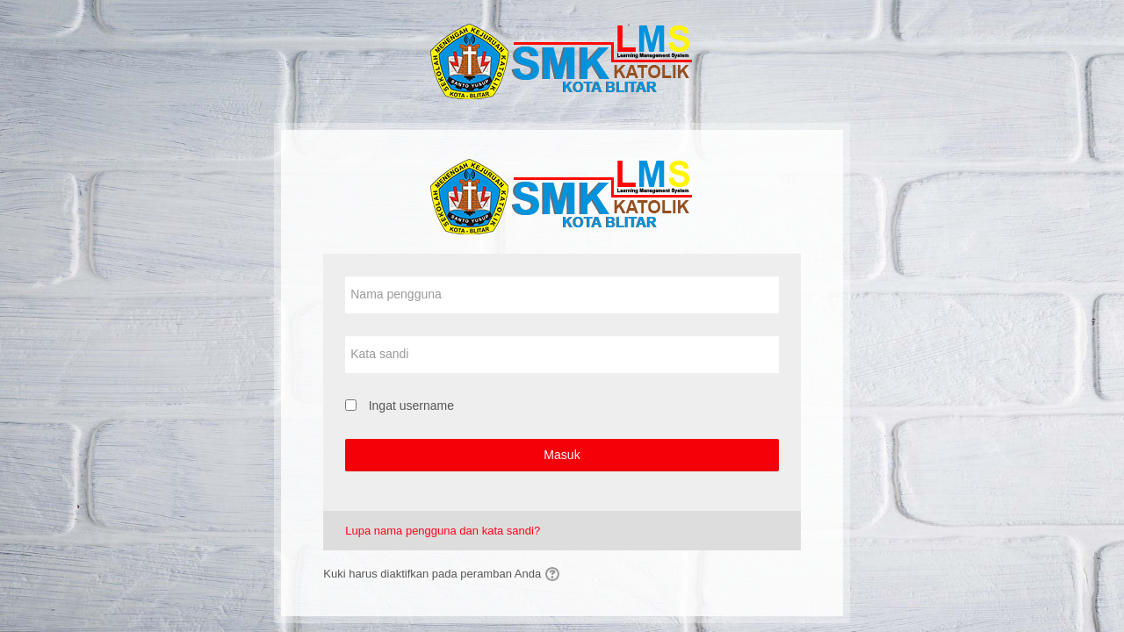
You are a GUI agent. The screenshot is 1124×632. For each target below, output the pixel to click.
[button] (555, 574)
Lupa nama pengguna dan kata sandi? (442, 530)
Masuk (562, 455)
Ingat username (411, 406)
